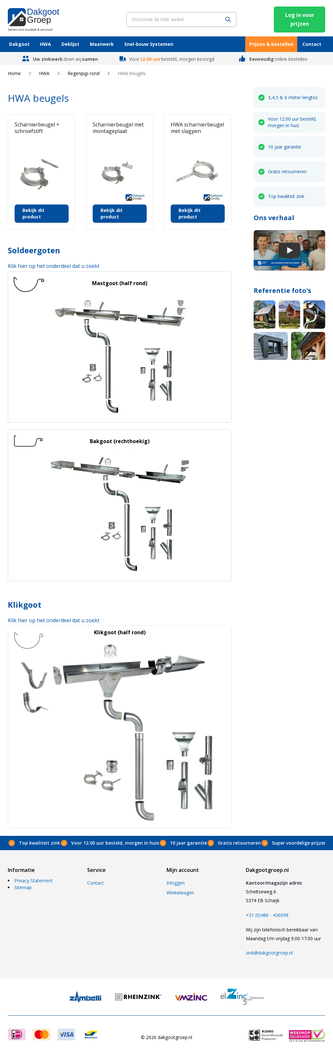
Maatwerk (102, 44)
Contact (311, 44)
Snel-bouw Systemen (148, 44)
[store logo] (33, 19)
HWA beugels (132, 73)
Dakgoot (19, 44)
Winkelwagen (180, 892)
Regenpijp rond (84, 73)
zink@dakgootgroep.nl (269, 953)
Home (14, 73)
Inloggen (175, 883)
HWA (45, 44)
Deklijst (70, 44)
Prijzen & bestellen (271, 44)
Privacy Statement (33, 880)
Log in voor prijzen (299, 19)
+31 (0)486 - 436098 (267, 915)
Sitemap (23, 887)
